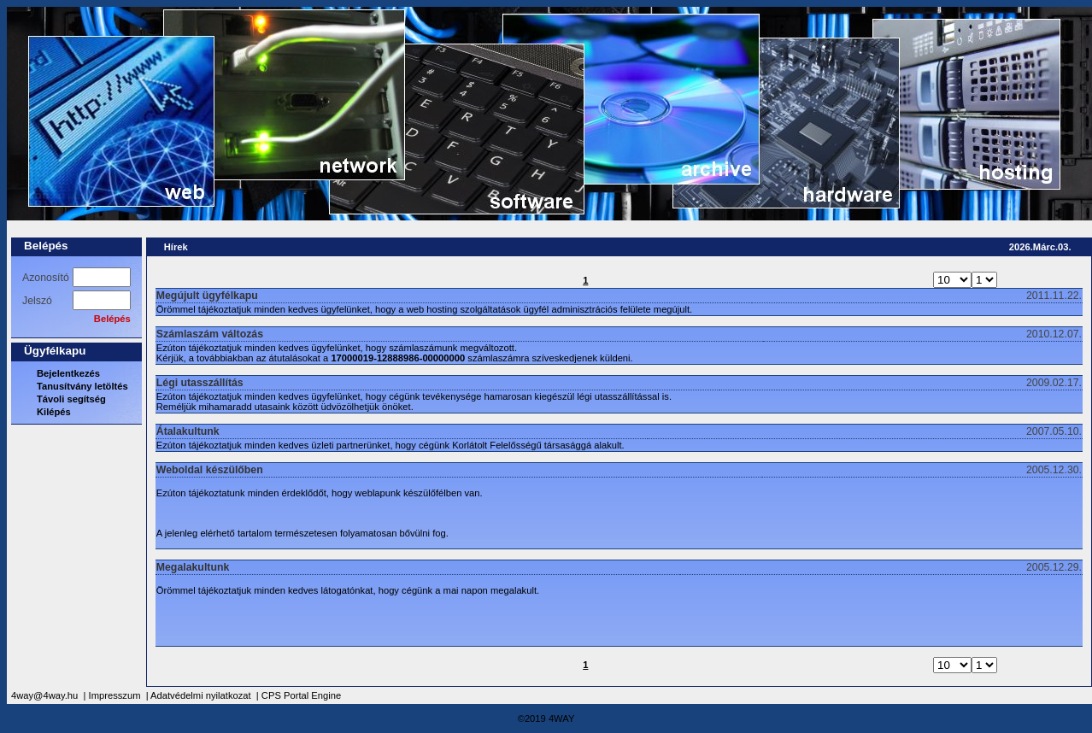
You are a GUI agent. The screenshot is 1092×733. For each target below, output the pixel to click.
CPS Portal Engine (301, 695)
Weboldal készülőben (209, 470)
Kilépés (54, 412)
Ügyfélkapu (54, 350)
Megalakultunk (193, 567)
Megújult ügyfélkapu (207, 296)
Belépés (46, 245)
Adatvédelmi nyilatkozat (200, 695)
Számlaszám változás (209, 334)
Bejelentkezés (68, 373)
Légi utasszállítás (200, 383)
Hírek (176, 247)
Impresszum (115, 695)
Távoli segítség (71, 399)
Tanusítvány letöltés (82, 386)
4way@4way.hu (44, 695)
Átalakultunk (188, 431)
